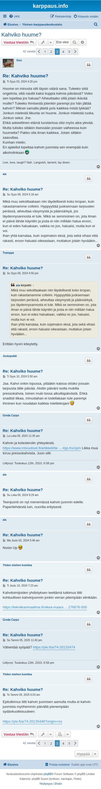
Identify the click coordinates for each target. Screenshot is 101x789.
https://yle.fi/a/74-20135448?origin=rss (32, 721)
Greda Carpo (11, 415)
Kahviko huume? (21, 35)
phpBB (48, 774)
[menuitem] (14, 16)
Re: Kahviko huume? (25, 75)
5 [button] (69, 51)
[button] (38, 51)
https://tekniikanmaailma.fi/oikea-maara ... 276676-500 (45, 607)
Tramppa (8, 252)
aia (4, 174)
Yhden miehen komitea (17, 565)
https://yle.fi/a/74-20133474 (54, 647)
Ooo (19, 60)
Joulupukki (10, 356)
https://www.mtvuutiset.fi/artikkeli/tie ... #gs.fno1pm (42, 448)
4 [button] (63, 51)
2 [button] (51, 51)
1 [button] (45, 51)
